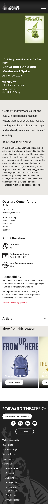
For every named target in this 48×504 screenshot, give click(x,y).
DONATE (24, 431)
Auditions (10, 478)
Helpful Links (12, 468)
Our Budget (11, 495)
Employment (11, 483)
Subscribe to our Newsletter (17, 416)
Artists (7, 318)
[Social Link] (13, 423)
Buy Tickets (7, 445)
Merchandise (8, 459)
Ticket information (11, 440)
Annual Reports (13, 500)
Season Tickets (9, 454)
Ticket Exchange (10, 449)
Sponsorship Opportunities (12, 489)
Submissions (11, 473)
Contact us (7, 464)
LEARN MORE (14, 382)
